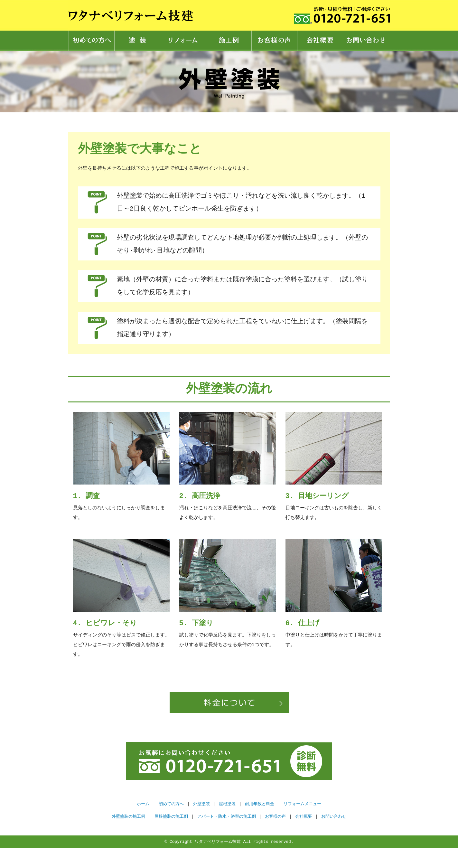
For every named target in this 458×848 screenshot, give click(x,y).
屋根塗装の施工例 (171, 816)
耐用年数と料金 (259, 804)
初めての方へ (92, 41)
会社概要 (320, 41)
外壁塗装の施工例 (128, 816)
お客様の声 (274, 41)
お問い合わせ (366, 41)
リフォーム (183, 41)
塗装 (137, 41)
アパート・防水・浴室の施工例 (226, 816)
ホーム (143, 804)
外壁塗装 (201, 804)
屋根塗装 (227, 804)
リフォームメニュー (302, 804)
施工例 (229, 41)
